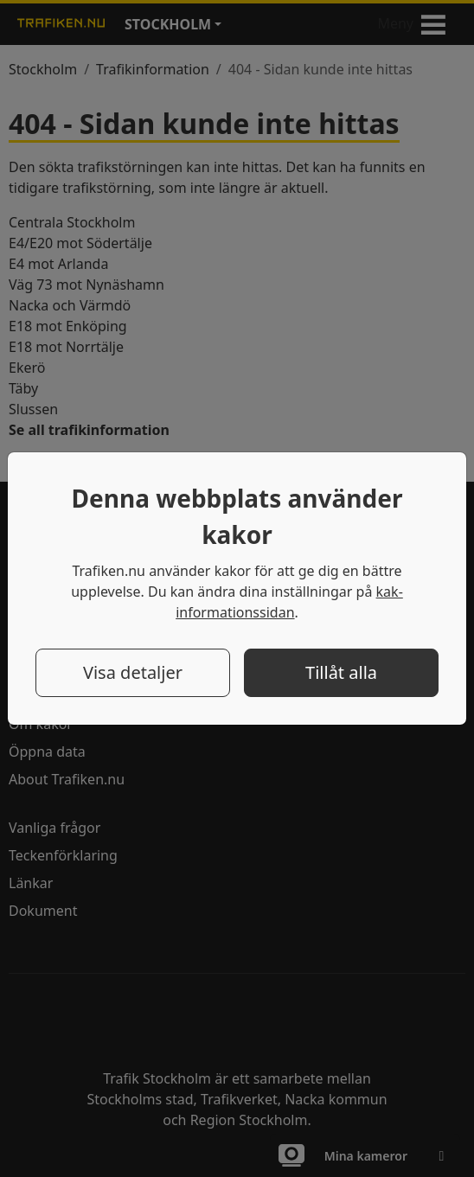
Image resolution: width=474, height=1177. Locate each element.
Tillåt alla (341, 672)
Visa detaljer (133, 672)
